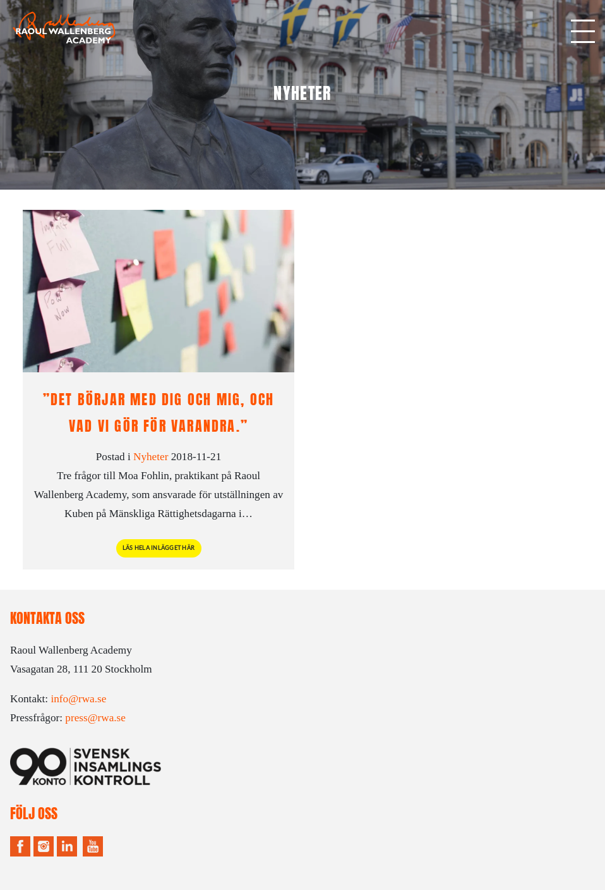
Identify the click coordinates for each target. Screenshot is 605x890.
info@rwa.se (78, 699)
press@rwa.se (95, 718)
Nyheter (150, 457)
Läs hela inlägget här (159, 548)
